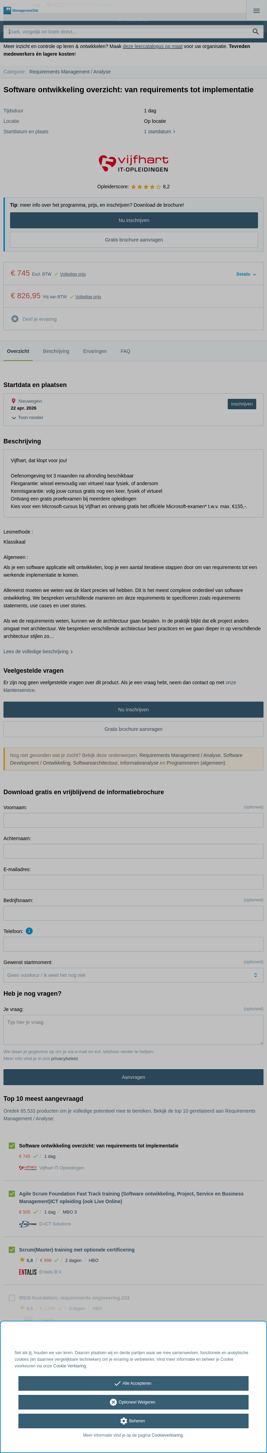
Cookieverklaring (167, 1435)
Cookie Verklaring (69, 1366)
